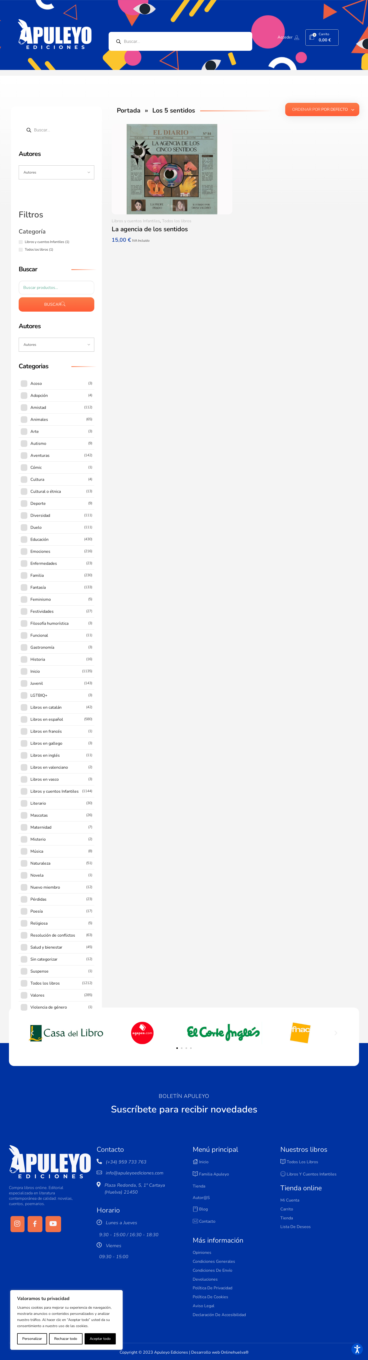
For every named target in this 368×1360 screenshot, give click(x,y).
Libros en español (46, 719)
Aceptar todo (100, 1338)
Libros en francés (46, 731)
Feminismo (40, 599)
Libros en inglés (45, 755)
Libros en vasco (44, 779)
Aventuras (40, 455)
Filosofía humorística (49, 623)
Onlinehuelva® (235, 1352)
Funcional (39, 635)
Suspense (39, 971)
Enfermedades (43, 563)
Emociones (40, 551)
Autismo (38, 443)
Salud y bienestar (46, 947)
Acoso (36, 383)
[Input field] (56, 172)
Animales (39, 419)
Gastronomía (42, 647)
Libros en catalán (46, 707)
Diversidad (40, 515)
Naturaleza (40, 863)
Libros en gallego (46, 743)
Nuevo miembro (45, 887)
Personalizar (32, 1338)
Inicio (35, 671)
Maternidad (40, 827)
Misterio (38, 839)
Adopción (39, 395)
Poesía (36, 911)
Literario (38, 803)
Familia (37, 575)
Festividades (42, 611)
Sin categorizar (43, 959)
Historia (37, 659)
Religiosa (39, 923)
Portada (129, 110)
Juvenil (36, 683)
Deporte (38, 503)
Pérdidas (38, 899)
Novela (36, 875)
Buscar (52, 304)
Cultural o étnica (45, 491)
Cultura (37, 479)
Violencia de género (48, 1007)
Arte (34, 431)
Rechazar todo (65, 1338)
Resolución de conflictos (52, 935)
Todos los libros (176, 221)
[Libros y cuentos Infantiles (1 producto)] (20, 242)
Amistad (38, 407)
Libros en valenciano (49, 767)
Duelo (36, 527)
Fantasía (38, 587)
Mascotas (39, 815)
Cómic (36, 467)
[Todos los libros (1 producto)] (20, 250)
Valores (37, 995)
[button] (32, 1033)
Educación (39, 539)
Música (36, 851)
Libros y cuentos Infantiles (136, 221)
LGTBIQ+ (39, 695)
